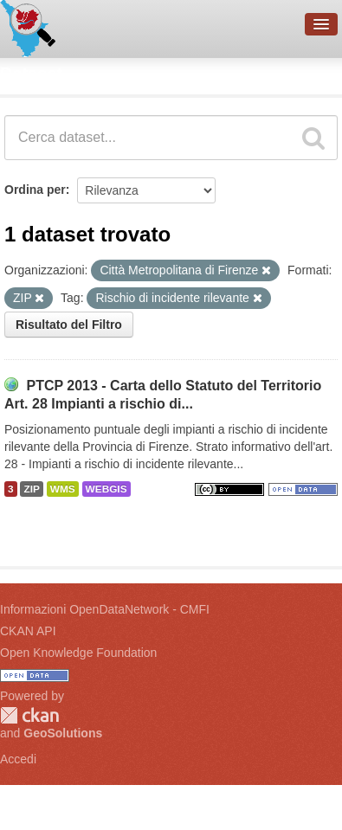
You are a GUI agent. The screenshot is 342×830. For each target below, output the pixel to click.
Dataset (31, 73)
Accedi (18, 759)
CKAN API (28, 631)
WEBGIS (106, 489)
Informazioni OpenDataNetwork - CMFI (105, 609)
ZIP (31, 489)
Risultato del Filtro (69, 324)
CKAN (29, 715)
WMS (62, 489)
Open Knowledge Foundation (78, 652)
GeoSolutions (62, 733)
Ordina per (35, 189)
